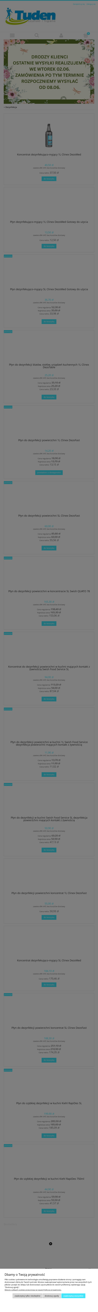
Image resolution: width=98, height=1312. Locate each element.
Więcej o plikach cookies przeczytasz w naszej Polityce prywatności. (33, 1290)
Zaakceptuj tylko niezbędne (27, 1296)
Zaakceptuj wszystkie (73, 1296)
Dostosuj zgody (52, 1296)
